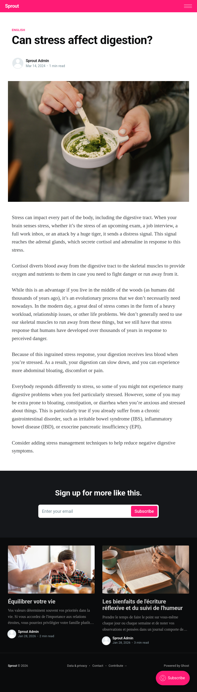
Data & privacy (77, 667)
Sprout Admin (37, 62)
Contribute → (118, 667)
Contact (97, 667)
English (18, 31)
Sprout (15, 7)
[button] (185, 7)
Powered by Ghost (176, 667)
